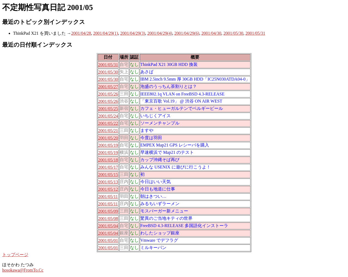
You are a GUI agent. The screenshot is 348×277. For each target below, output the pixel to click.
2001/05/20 (108, 138)
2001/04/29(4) (159, 33)
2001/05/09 (108, 211)
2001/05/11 (108, 196)
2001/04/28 (81, 33)
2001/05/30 (233, 33)
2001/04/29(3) (132, 33)
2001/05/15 (108, 174)
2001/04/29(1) (105, 33)
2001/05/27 (108, 86)
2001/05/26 (108, 94)
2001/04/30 (211, 33)
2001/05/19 (108, 145)
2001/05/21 (108, 130)
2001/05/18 (108, 160)
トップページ (15, 254)
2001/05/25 (108, 108)
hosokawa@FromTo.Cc (23, 270)
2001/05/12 (108, 189)
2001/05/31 (255, 33)
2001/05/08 (108, 218)
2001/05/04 (108, 226)
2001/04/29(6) (186, 33)
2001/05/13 (108, 182)
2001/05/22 (108, 123)
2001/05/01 (108, 240)
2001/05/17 (108, 167)
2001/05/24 (108, 116)
